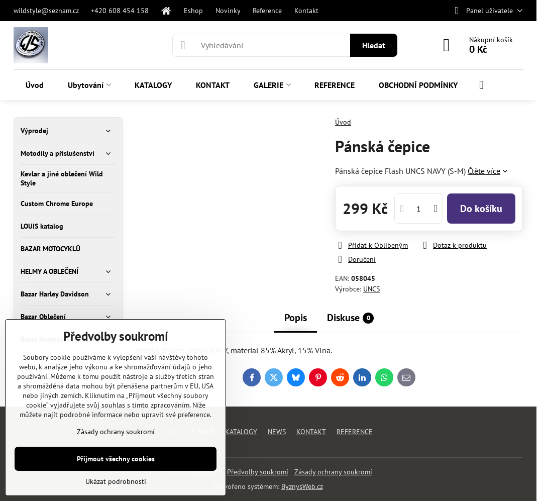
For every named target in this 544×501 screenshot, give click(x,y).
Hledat (373, 45)
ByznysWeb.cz (302, 486)
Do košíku (481, 208)
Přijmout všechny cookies (116, 458)
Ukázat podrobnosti (115, 481)
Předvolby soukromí (257, 471)
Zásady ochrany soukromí (333, 471)
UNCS (371, 288)
